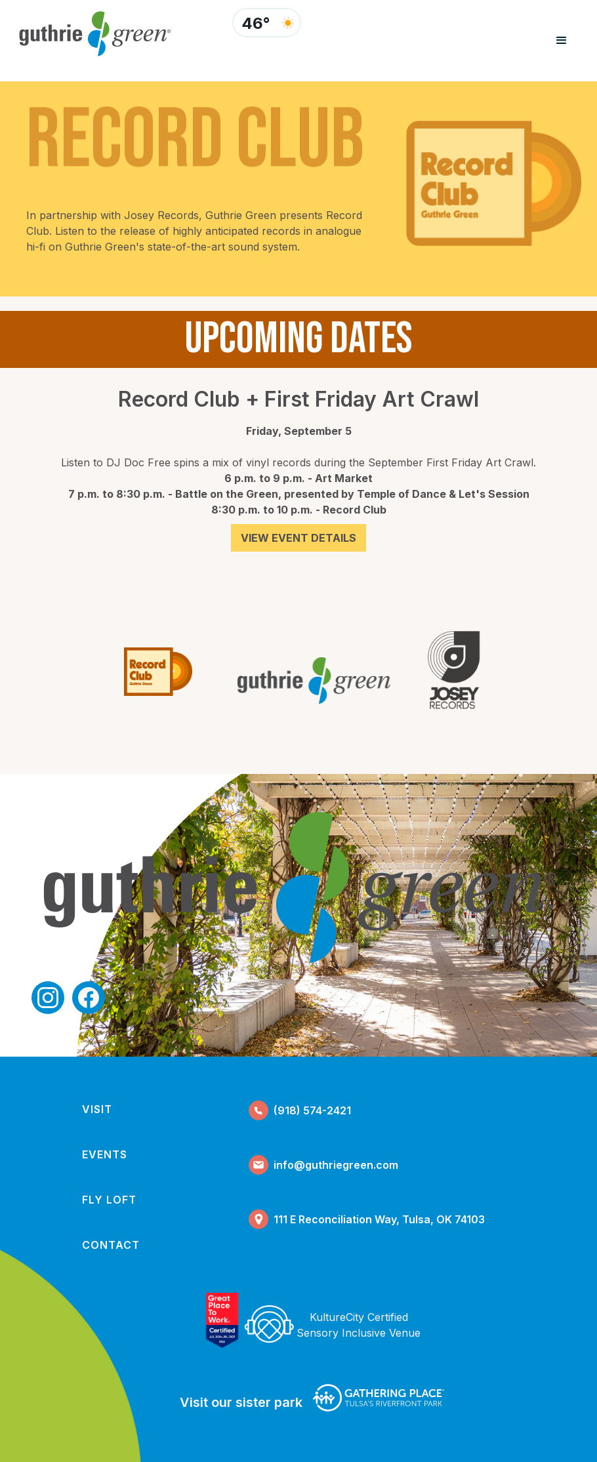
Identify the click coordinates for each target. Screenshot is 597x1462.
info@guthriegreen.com (336, 1164)
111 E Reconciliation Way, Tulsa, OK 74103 (379, 1219)
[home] (114, 34)
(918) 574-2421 (312, 1110)
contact (111, 1244)
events (104, 1154)
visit (97, 1109)
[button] (561, 40)
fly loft (109, 1199)
